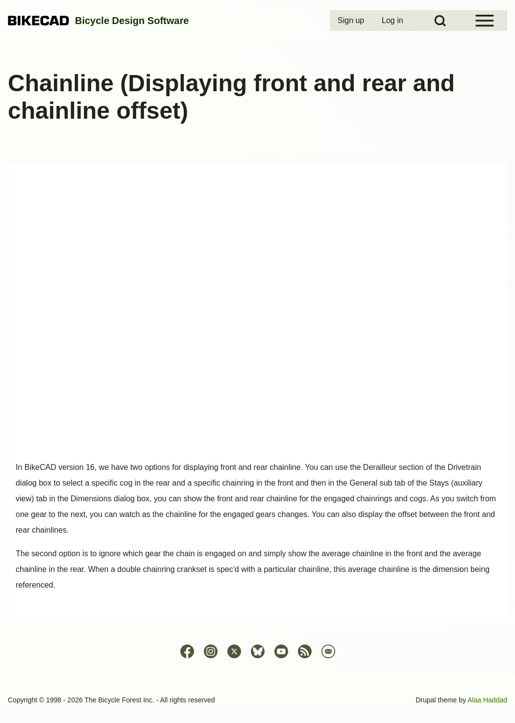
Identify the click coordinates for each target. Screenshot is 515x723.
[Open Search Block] (440, 20)
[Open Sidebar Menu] (484, 20)
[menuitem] (352, 20)
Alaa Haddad (487, 700)
